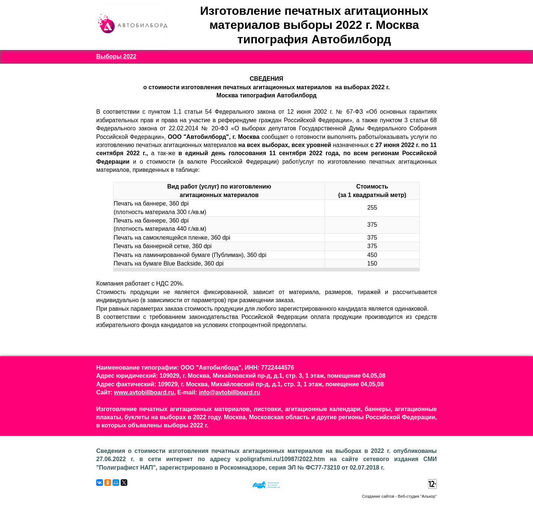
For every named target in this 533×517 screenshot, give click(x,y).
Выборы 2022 (116, 56)
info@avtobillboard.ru (229, 392)
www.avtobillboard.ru (144, 392)
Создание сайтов (378, 496)
